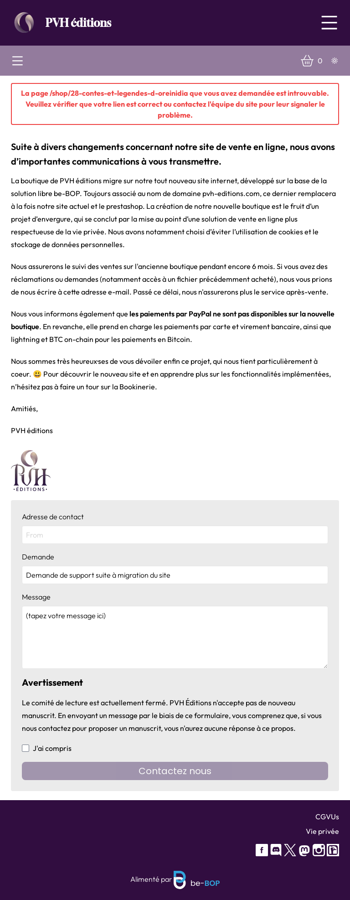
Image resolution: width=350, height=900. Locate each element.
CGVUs (327, 816)
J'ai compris (47, 748)
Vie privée (322, 831)
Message (175, 630)
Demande (175, 568)
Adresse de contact (175, 528)
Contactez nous (175, 771)
